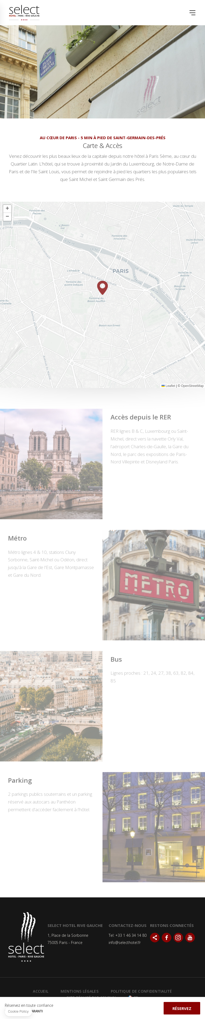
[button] (102, 288)
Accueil (40, 991)
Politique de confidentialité (141, 991)
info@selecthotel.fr (125, 942)
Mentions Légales (79, 991)
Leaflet (168, 386)
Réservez (181, 1008)
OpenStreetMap (192, 386)
